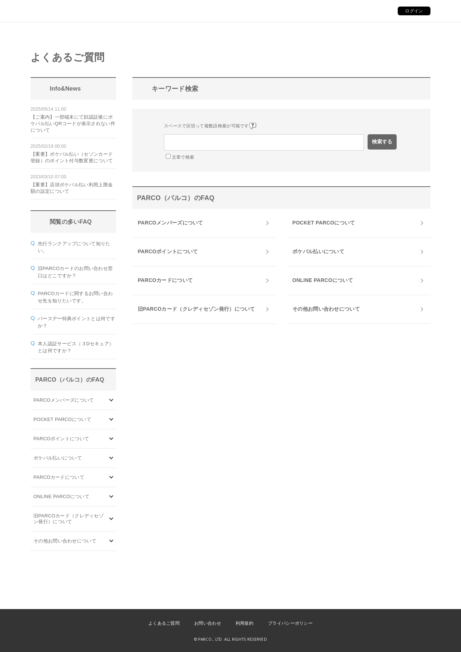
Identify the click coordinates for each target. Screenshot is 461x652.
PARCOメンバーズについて (63, 400)
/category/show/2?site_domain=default (111, 439)
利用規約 (244, 623)
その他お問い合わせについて (64, 541)
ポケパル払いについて (57, 458)
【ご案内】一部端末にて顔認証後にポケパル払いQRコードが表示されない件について (73, 123)
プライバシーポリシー (290, 623)
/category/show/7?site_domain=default (111, 519)
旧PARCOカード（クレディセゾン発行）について (68, 518)
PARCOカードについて (58, 477)
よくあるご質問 (164, 623)
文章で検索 (183, 157)
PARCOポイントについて (61, 438)
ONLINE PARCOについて (61, 496)
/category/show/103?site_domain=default (111, 400)
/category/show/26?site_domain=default (111, 458)
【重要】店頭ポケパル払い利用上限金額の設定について (72, 188)
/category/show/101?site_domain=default (111, 477)
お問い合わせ (207, 623)
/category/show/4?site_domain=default (111, 419)
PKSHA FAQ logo (421, 640)
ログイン (414, 10)
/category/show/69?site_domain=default (111, 496)
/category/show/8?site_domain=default (111, 541)
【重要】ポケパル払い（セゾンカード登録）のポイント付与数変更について (72, 157)
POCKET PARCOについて (62, 419)
